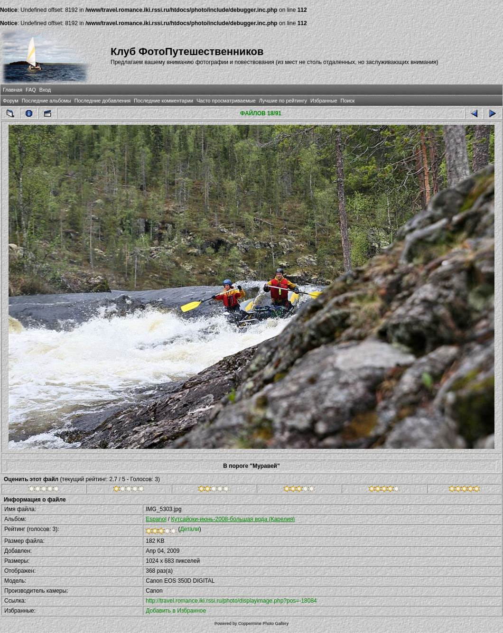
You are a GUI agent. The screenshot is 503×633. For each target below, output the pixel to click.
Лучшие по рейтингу (283, 100)
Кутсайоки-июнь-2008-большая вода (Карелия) (233, 519)
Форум (11, 100)
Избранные (323, 100)
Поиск (347, 100)
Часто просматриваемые (226, 100)
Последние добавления (102, 100)
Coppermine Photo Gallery (263, 623)
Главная (12, 90)
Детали (189, 529)
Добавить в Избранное (176, 610)
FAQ (31, 90)
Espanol (156, 519)
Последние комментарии (163, 100)
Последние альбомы (46, 100)
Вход (45, 90)
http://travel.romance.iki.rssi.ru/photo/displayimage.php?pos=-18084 (231, 600)
